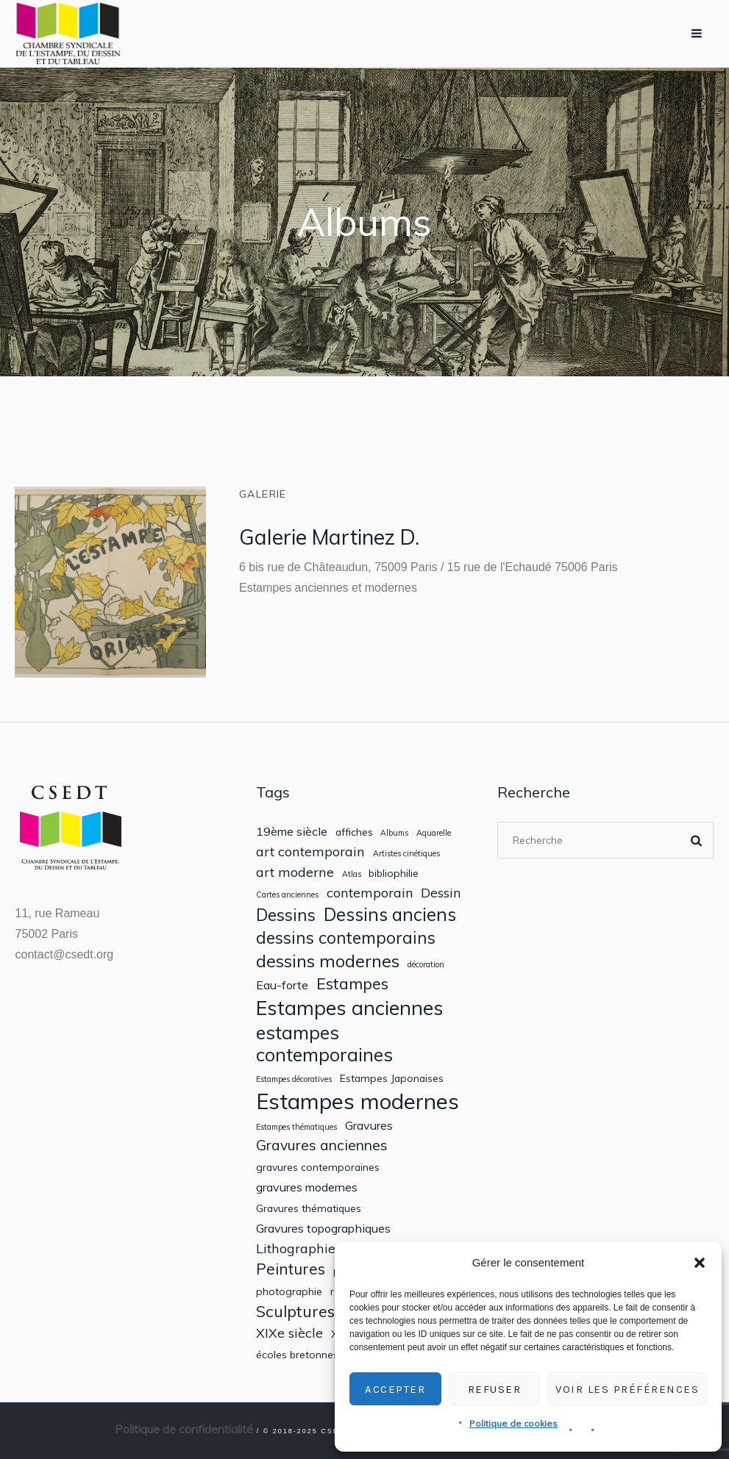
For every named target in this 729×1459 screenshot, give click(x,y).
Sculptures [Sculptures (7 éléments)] (295, 1311)
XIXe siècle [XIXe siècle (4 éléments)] (289, 1333)
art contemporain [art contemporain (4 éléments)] (310, 851)
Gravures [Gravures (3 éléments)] (369, 1126)
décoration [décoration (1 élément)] (426, 964)
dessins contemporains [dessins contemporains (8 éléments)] (345, 937)
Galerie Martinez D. (329, 537)
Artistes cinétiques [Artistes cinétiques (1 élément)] (406, 853)
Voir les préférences (627, 1389)
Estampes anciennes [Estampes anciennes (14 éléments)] (350, 1007)
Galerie (263, 494)
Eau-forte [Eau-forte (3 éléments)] (282, 985)
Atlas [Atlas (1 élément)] (351, 874)
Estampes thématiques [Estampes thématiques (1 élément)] (296, 1127)
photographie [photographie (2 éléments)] (289, 1291)
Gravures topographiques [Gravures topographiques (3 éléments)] (323, 1229)
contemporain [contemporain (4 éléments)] (370, 892)
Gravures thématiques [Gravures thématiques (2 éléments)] (308, 1208)
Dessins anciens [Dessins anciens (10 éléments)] (390, 914)
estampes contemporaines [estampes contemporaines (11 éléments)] (324, 1044)
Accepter (395, 1389)
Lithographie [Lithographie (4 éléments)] (295, 1248)
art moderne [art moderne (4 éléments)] (295, 872)
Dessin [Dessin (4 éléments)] (441, 892)
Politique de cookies (513, 1423)
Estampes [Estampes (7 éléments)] (352, 983)
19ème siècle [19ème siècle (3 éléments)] (291, 832)
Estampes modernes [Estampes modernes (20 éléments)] (357, 1101)
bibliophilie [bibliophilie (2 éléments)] (394, 873)
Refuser (495, 1389)
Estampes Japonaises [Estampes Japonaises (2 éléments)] (392, 1078)
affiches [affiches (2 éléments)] (354, 832)
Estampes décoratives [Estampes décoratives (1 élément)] (294, 1079)
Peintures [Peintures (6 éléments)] (290, 1269)
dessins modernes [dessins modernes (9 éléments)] (327, 960)
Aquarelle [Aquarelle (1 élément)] (433, 833)
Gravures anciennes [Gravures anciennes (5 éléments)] (322, 1144)
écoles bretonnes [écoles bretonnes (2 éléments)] (297, 1355)
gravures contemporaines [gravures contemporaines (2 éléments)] (318, 1167)
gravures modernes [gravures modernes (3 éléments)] (307, 1187)
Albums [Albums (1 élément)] (394, 833)
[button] (699, 1262)
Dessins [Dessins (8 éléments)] (286, 915)
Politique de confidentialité (184, 1429)
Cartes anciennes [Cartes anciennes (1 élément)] (287, 895)
